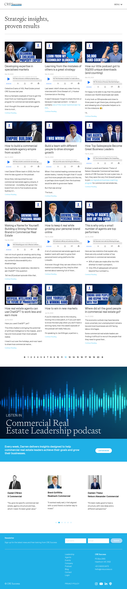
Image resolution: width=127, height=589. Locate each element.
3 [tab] (62, 522)
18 (90, 357)
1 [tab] (56, 522)
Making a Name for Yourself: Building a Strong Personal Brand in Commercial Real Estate (22, 230)
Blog (67, 569)
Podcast (68, 566)
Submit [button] (116, 540)
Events (68, 560)
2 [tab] (59, 522)
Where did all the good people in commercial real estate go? (103, 310)
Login (67, 575)
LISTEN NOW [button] (103, 450)
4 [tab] (65, 522)
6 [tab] (71, 522)
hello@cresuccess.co (103, 569)
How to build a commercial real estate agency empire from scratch (21, 149)
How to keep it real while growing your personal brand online (62, 229)
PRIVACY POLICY (72, 583)
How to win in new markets (61, 308)
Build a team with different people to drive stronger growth (61, 149)
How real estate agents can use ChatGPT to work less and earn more (23, 312)
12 (66, 357)
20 (98, 357)
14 (74, 357)
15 (78, 357)
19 (94, 357)
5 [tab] (68, 522)
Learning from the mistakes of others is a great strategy (63, 67)
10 (58, 357)
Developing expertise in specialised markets (19, 67)
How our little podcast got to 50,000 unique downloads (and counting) (102, 69)
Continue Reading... (11, 113)
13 (70, 357)
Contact (68, 572)
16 (82, 357)
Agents (68, 557)
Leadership (69, 554)
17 (86, 357)
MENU (118, 4)
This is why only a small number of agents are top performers (100, 229)
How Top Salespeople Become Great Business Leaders (103, 147)
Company (69, 563)
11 (62, 357)
